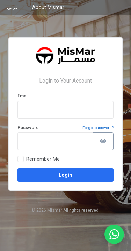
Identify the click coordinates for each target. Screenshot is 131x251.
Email (22, 95)
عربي (12, 7)
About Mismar (48, 7)
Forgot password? (98, 128)
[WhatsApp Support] (114, 234)
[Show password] (103, 141)
